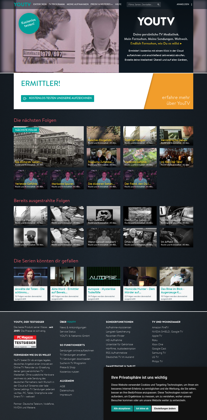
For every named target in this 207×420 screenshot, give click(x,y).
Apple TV (157, 335)
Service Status (68, 331)
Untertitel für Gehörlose (119, 344)
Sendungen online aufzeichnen (77, 350)
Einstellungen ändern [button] (165, 408)
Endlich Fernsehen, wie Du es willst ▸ (156, 43)
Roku (155, 340)
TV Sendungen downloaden (75, 359)
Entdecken (40, 4)
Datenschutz (67, 390)
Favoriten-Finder (115, 335)
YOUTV (22, 4)
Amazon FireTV (160, 327)
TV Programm (57, 4)
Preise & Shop (67, 367)
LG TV (155, 357)
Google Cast (159, 348)
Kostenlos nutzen (69, 371)
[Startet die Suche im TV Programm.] (144, 4)
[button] (191, 4)
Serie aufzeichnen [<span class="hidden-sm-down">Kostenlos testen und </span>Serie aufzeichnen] (60, 98)
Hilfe (118, 4)
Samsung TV (159, 352)
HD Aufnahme (114, 340)
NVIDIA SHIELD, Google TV (167, 331)
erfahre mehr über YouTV (176, 100)
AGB (62, 386)
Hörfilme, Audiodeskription (121, 348)
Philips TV (157, 361)
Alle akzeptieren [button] (122, 408)
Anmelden (183, 4)
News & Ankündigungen (73, 327)
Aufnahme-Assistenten (118, 327)
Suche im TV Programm (73, 363)
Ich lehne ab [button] (142, 408)
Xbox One (157, 344)
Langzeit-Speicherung (118, 331)
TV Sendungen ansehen (73, 354)
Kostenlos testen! (28, 23)
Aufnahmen (78, 4)
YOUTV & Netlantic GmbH (75, 335)
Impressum (66, 394)
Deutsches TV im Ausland (120, 357)
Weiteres (101, 4)
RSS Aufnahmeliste (116, 352)
